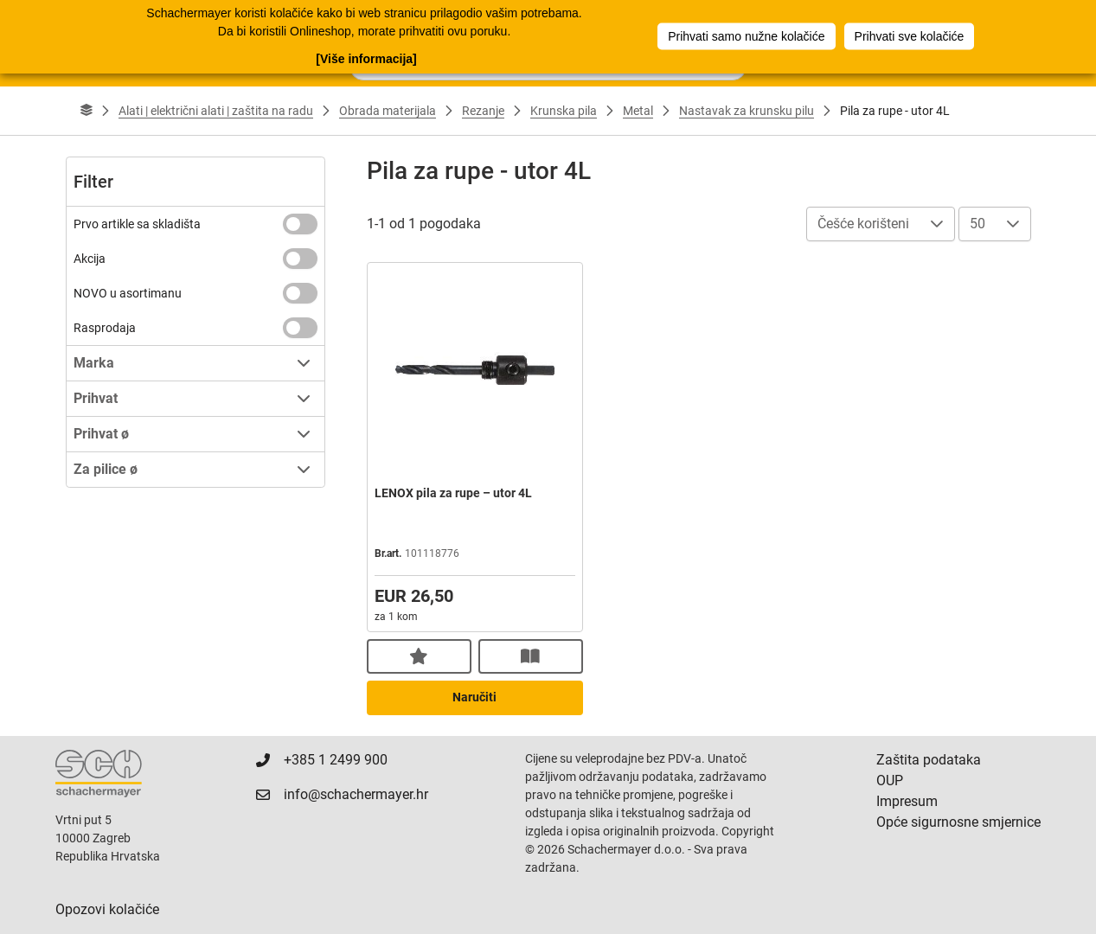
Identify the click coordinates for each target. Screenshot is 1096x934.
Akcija (90, 258)
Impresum (907, 801)
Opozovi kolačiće (107, 909)
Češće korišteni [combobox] (863, 223)
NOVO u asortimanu (128, 293)
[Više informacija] (366, 59)
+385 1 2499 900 (336, 760)
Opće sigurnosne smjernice (958, 822)
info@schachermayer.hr (356, 794)
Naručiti (474, 697)
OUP (889, 780)
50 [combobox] (977, 223)
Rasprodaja (105, 328)
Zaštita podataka (928, 760)
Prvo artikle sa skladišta (137, 224)
